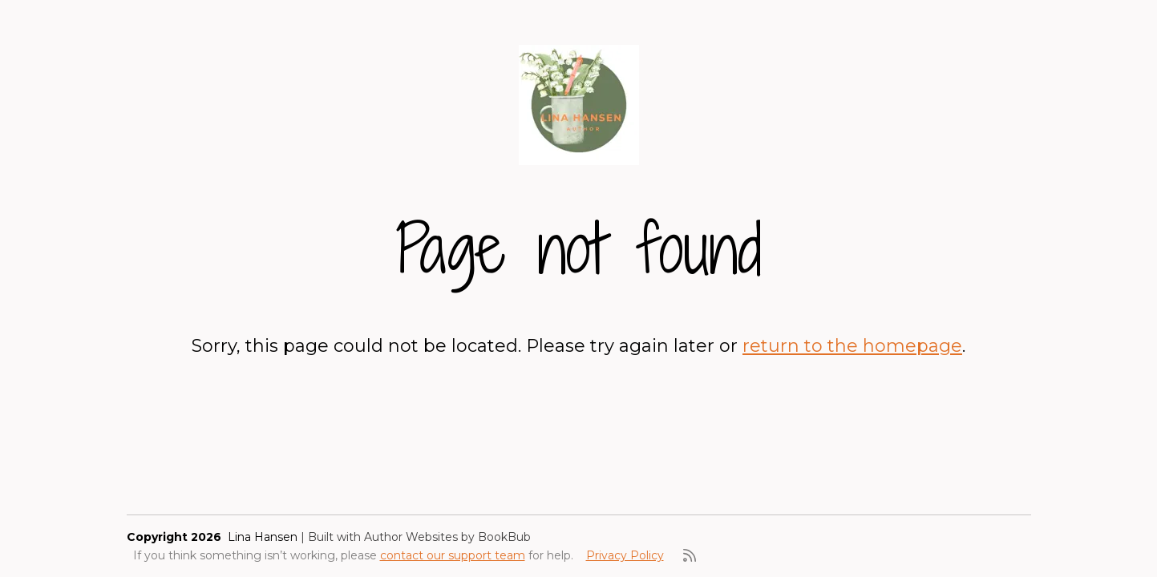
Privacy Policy (625, 555)
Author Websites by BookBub (447, 537)
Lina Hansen (262, 537)
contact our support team (452, 555)
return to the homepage (852, 346)
